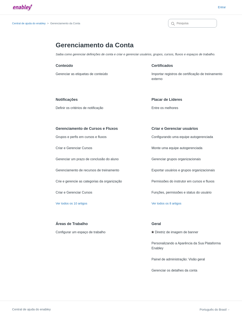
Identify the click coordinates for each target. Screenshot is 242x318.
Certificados (162, 66)
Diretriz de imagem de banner (176, 232)
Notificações (67, 99)
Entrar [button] (222, 7)
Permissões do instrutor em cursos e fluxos (182, 181)
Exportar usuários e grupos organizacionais (183, 170)
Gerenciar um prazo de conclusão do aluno (87, 159)
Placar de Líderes (166, 99)
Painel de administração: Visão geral (178, 259)
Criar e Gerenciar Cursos (74, 148)
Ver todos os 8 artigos (166, 203)
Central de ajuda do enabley (29, 23)
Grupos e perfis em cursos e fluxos (81, 137)
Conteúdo (64, 66)
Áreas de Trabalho (72, 224)
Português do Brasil (215, 309)
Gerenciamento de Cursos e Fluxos (87, 129)
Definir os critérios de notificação (79, 108)
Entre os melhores (164, 108)
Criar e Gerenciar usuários (174, 129)
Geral (156, 224)
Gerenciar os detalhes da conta (174, 270)
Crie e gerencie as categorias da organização (89, 181)
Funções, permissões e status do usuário (181, 192)
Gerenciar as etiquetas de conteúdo (82, 74)
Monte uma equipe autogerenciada (176, 148)
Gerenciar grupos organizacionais (176, 159)
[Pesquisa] (192, 23)
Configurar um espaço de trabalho (80, 232)
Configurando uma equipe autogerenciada (182, 137)
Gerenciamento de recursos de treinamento (87, 170)
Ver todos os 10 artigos (71, 203)
